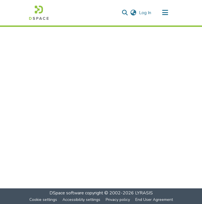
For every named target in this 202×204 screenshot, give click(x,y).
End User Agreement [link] (154, 199)
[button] (39, 13)
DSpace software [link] (66, 193)
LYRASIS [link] (144, 193)
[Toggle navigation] (165, 12)
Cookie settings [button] (43, 199)
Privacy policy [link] (118, 199)
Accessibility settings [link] (81, 199)
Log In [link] (145, 13)
